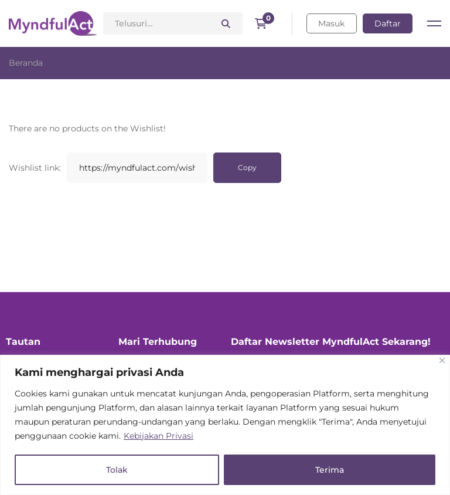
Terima (329, 470)
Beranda (26, 62)
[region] (225, 425)
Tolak (117, 470)
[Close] (442, 360)
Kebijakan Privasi (158, 435)
